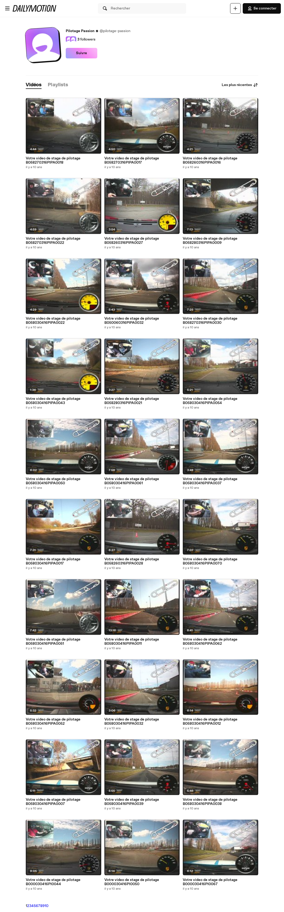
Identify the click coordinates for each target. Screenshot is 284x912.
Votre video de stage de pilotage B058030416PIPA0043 (53, 401)
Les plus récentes (240, 85)
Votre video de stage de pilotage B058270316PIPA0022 (53, 240)
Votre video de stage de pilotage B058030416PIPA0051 (53, 641)
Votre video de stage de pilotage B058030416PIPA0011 (131, 641)
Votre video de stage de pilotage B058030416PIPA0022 (53, 320)
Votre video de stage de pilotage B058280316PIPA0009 (210, 240)
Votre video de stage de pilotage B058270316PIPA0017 (131, 160)
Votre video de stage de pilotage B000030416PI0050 (131, 882)
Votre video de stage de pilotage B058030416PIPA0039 (131, 802)
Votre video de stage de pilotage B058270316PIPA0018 (53, 160)
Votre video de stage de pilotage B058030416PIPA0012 (210, 721)
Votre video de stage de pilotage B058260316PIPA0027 (131, 240)
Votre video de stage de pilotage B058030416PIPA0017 (53, 561)
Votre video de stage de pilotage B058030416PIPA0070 (210, 561)
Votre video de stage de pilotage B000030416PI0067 (210, 882)
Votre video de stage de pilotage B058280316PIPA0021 (131, 401)
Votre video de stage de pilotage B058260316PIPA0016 (210, 160)
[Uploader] (235, 8)
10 (46, 906)
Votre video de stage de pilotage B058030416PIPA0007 (53, 802)
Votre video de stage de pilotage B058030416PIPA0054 (210, 401)
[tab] (34, 85)
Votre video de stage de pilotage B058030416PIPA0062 (210, 641)
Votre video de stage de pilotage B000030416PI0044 (53, 882)
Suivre (81, 53)
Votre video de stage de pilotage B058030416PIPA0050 (53, 481)
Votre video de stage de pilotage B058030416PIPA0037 (210, 481)
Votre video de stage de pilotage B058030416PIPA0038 (210, 802)
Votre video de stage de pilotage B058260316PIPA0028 (131, 561)
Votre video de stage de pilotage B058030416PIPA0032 (131, 721)
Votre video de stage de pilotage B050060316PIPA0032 (131, 320)
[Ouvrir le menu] (7, 8)
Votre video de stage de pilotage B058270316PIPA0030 (210, 320)
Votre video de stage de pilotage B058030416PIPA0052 (53, 721)
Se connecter (261, 8)
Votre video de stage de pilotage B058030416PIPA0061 (131, 481)
